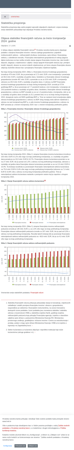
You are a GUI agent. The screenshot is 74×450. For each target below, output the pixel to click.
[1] (35, 49)
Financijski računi (36, 293)
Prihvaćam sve (20, 446)
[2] (45, 180)
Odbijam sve (33, 446)
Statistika (15, 17)
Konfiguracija (7, 446)
